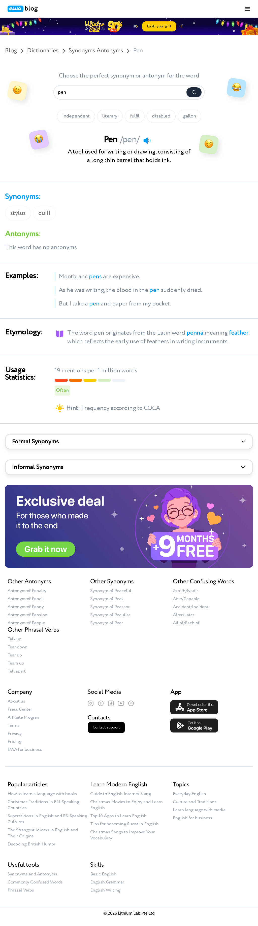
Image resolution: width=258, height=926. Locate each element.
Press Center (20, 709)
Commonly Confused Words (35, 882)
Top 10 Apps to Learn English (118, 816)
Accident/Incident (190, 607)
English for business (192, 818)
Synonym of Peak (106, 599)
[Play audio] (147, 140)
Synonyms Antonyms (96, 51)
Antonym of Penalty (27, 591)
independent (76, 116)
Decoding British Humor (31, 844)
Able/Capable (186, 599)
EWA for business (25, 749)
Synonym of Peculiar (110, 615)
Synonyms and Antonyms (32, 874)
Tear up (15, 655)
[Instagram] (91, 703)
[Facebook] (101, 703)
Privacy (15, 733)
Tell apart (17, 671)
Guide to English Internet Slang (120, 794)
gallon (189, 116)
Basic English (103, 874)
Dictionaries (42, 51)
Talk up (14, 639)
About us (16, 701)
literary (109, 116)
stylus (18, 213)
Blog (11, 51)
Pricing (14, 741)
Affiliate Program (24, 717)
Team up (16, 663)
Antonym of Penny (26, 607)
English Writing (105, 890)
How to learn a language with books (42, 794)
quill (44, 213)
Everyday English (189, 794)
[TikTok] (111, 703)
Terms (13, 725)
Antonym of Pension (27, 615)
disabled (161, 116)
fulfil (134, 116)
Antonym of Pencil (26, 599)
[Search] (194, 92)
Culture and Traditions (194, 802)
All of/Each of (186, 623)
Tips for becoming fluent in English (124, 824)
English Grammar (107, 882)
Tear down (17, 647)
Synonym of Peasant (110, 607)
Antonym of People (26, 623)
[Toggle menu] (247, 9)
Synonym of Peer (106, 623)
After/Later (183, 615)
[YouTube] (121, 703)
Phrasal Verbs (21, 890)
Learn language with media (199, 810)
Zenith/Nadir (185, 591)
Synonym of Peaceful (110, 591)
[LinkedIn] (131, 703)
